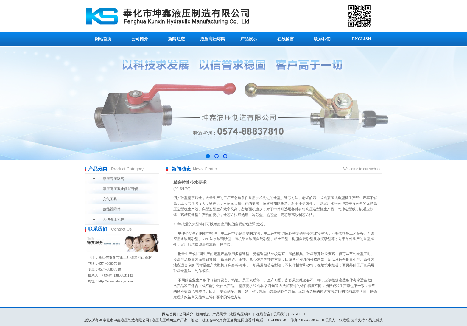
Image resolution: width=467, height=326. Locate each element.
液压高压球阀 (212, 39)
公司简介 (139, 39)
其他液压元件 (113, 219)
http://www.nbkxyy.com (115, 281)
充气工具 (110, 199)
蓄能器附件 (112, 209)
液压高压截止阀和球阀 (120, 189)
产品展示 (248, 39)
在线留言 (285, 39)
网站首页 (103, 39)
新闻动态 (176, 39)
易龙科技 (375, 320)
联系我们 (322, 39)
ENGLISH (361, 39)
